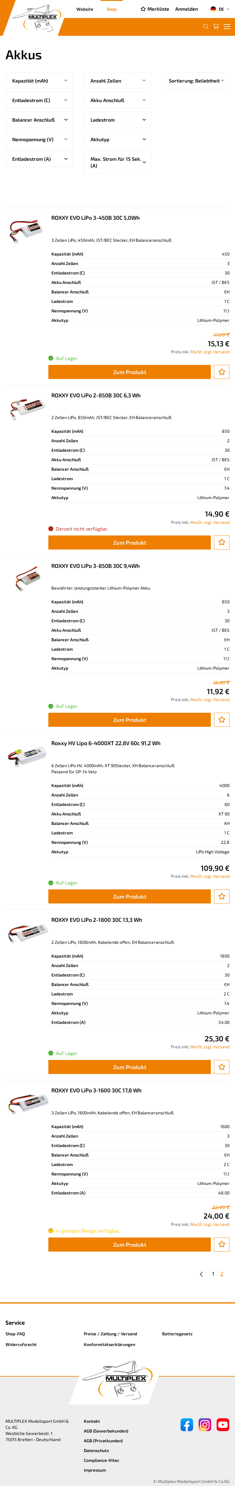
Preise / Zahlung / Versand (110, 1333)
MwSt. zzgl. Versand (209, 351)
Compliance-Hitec (101, 1460)
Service (15, 1322)
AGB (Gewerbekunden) (106, 1430)
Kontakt (92, 1421)
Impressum (95, 1470)
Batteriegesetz (177, 1333)
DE (217, 9)
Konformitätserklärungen (109, 1344)
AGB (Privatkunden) (103, 1440)
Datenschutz (96, 1450)
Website (84, 9)
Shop (112, 9)
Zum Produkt (129, 372)
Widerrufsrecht (21, 1344)
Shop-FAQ (15, 1333)
